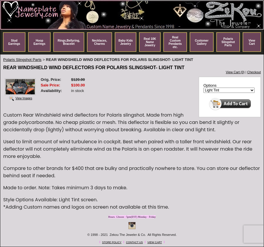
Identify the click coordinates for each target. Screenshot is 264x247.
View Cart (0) (235, 72)
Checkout (254, 72)
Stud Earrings (14, 42)
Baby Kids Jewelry (126, 42)
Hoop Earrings (39, 42)
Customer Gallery (202, 42)
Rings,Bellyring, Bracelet (69, 42)
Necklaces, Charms (99, 42)
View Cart (251, 42)
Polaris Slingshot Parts (228, 42)
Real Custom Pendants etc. (175, 42)
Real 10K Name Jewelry (150, 42)
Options (210, 85)
